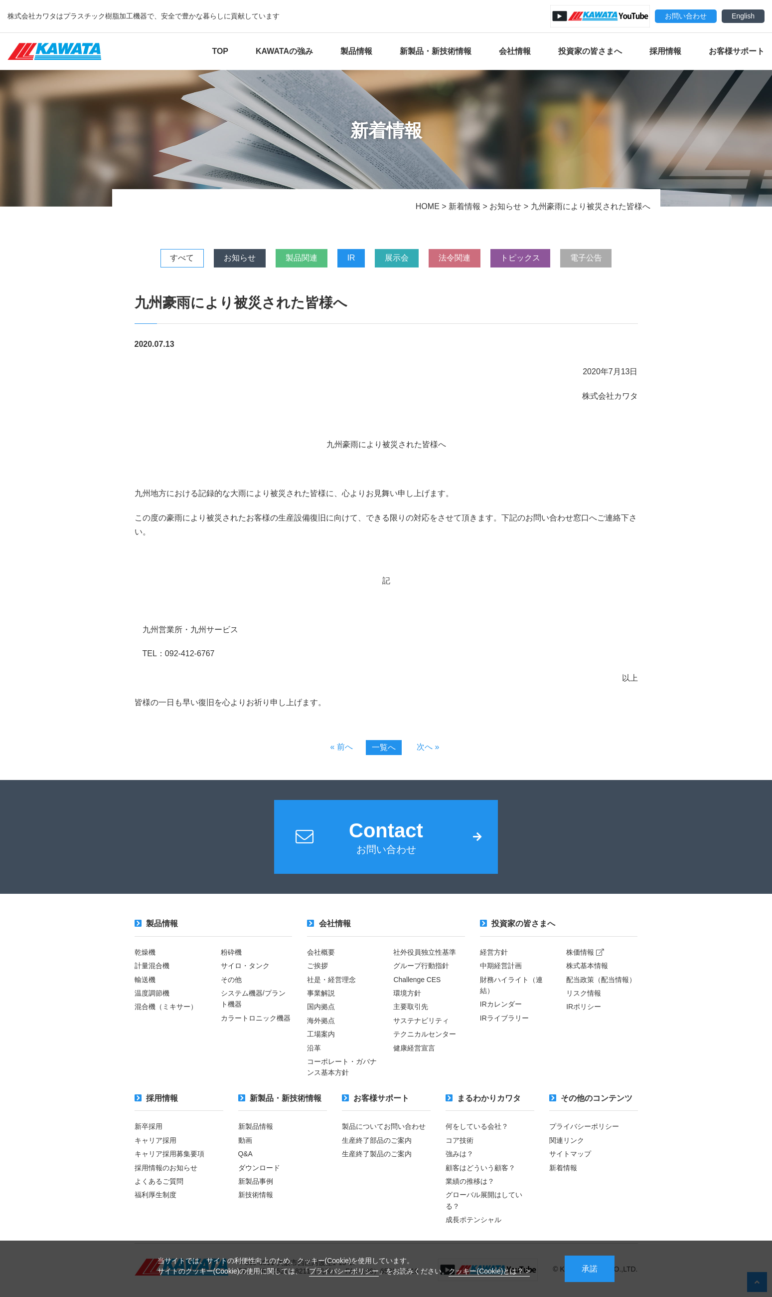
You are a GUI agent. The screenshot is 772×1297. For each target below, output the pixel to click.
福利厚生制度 (155, 1196)
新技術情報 (255, 1196)
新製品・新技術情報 (435, 51)
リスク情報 (583, 994)
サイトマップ (570, 1155)
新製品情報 (255, 1128)
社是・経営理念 (331, 981)
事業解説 (321, 994)
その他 (231, 981)
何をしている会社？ (477, 1128)
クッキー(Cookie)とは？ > (489, 1271)
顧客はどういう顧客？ (480, 1169)
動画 (245, 1141)
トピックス (523, 258)
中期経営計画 (501, 967)
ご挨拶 (317, 967)
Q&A (245, 1155)
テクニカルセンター (424, 1035)
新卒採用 (148, 1128)
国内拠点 (321, 1008)
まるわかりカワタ (483, 1099)
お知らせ (237, 258)
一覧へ (384, 747)
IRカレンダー (501, 1006)
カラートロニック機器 (256, 1019)
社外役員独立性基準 (424, 953)
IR (351, 258)
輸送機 (145, 981)
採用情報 (665, 51)
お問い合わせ (686, 16)
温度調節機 (152, 994)
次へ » (428, 747)
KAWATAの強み (284, 51)
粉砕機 (231, 953)
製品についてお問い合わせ (384, 1128)
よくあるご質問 (159, 1182)
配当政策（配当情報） (601, 981)
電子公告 (590, 258)
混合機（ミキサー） (166, 1008)
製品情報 (356, 51)
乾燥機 (145, 953)
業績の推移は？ (470, 1182)
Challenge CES (417, 981)
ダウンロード (259, 1169)
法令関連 (456, 258)
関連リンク (566, 1141)
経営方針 (494, 953)
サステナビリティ (421, 1022)
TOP (220, 51)
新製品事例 (255, 1182)
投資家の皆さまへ (590, 51)
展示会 (398, 258)
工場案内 (321, 1035)
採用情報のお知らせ (166, 1169)
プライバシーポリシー (344, 1271)
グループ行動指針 (421, 967)
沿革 (314, 1049)
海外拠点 (321, 1022)
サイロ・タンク (245, 967)
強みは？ (459, 1155)
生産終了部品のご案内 (377, 1141)
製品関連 (300, 258)
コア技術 (459, 1141)
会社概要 (321, 953)
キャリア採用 (155, 1141)
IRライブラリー (504, 1019)
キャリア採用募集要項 (169, 1155)
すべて (178, 258)
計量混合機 (152, 967)
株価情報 (585, 953)
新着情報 (563, 1169)
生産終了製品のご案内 (377, 1155)
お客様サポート (737, 51)
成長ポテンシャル (473, 1221)
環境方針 (407, 994)
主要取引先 (410, 1008)
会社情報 (515, 51)
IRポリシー (583, 1008)
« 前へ (341, 747)
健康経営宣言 (414, 1049)
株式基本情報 (587, 967)
